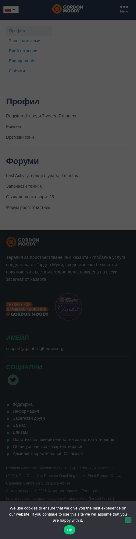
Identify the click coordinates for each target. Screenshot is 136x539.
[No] (128, 520)
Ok (69, 530)
